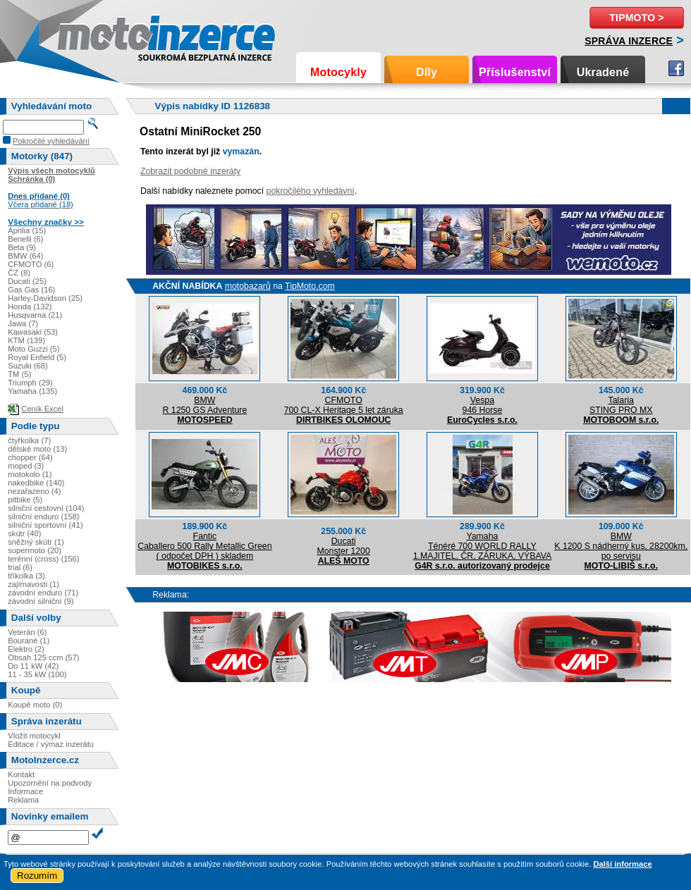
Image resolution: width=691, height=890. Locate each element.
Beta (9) (22, 247)
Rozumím (37, 875)
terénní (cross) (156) (43, 559)
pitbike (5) (25, 499)
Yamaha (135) (32, 391)
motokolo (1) (29, 474)
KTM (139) (26, 340)
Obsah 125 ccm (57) (43, 657)
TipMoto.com (310, 286)
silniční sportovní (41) (45, 525)
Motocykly (338, 72)
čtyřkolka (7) (29, 440)
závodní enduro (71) (43, 592)
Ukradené (603, 72)
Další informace (622, 864)
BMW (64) (25, 256)
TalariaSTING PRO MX (621, 405)
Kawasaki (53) (33, 332)
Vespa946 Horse (483, 405)
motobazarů (248, 286)
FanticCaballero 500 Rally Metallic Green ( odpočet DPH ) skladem (204, 546)
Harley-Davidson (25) (45, 298)
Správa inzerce (629, 41)
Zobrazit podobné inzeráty (190, 171)
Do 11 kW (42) (33, 666)
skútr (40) (24, 533)
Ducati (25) (27, 281)
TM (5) (19, 374)
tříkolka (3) (26, 575)
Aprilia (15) (27, 230)
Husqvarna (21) (35, 315)
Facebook (676, 68)
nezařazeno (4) (34, 491)
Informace (25, 791)
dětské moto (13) (37, 449)
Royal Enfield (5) (37, 357)
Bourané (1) (28, 640)
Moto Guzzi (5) (33, 349)
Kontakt (21, 774)
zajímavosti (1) (33, 584)
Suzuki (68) (28, 365)
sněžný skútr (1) (36, 542)
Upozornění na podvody (50, 783)
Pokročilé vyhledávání (51, 141)
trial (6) (20, 567)
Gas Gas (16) (31, 289)
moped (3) (26, 466)
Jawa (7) (23, 323)
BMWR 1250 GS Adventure (204, 405)
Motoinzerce (87, 35)
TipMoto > (636, 17)
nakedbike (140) (36, 482)
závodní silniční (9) (40, 601)
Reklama (23, 800)
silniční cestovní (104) (46, 508)
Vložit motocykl (34, 735)
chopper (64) (30, 457)
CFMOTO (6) (31, 264)
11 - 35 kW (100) (37, 674)
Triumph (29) (30, 382)
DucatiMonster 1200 (343, 546)
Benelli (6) (25, 239)
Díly (426, 72)
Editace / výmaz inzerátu (51, 744)
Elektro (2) (26, 649)
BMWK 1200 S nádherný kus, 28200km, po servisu (620, 546)
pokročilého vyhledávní (311, 191)
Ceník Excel (42, 408)
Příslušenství (515, 72)
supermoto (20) (34, 550)
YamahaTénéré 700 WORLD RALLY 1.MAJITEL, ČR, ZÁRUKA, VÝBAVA (482, 546)
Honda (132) (29, 306)
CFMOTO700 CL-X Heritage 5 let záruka (343, 405)
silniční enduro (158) (43, 516)
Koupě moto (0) (35, 704)
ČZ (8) (19, 272)
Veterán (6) (27, 632)
